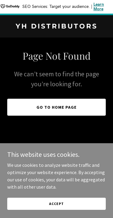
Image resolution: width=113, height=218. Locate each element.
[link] (56, 27)
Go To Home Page (56, 107)
